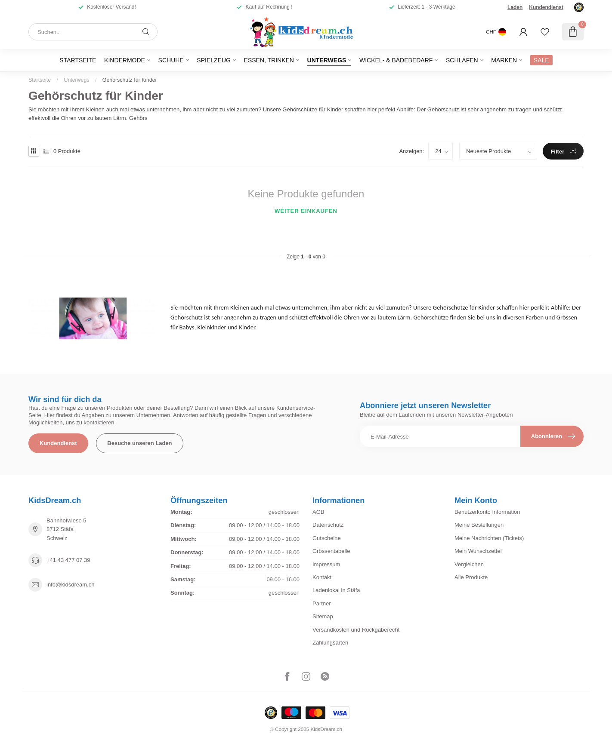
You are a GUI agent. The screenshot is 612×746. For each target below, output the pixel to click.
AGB (318, 512)
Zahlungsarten (330, 642)
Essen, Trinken (269, 60)
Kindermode (124, 60)
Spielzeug (214, 60)
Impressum (326, 564)
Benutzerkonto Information (487, 512)
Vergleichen (469, 564)
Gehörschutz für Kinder (129, 80)
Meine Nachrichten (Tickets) (489, 538)
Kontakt (321, 577)
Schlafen (462, 60)
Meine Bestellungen (479, 525)
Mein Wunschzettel (478, 551)
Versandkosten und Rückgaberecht (355, 629)
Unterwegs (326, 60)
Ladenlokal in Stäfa (336, 590)
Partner (321, 603)
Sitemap (322, 616)
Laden (514, 7)
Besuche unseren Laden (139, 443)
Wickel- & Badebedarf (396, 60)
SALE (541, 60)
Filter (562, 151)
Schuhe (171, 60)
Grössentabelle (331, 551)
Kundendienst (546, 7)
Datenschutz (327, 525)
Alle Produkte (471, 577)
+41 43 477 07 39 (68, 560)
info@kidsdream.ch (70, 584)
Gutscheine (326, 538)
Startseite (77, 60)
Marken (504, 60)
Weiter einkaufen (306, 211)
